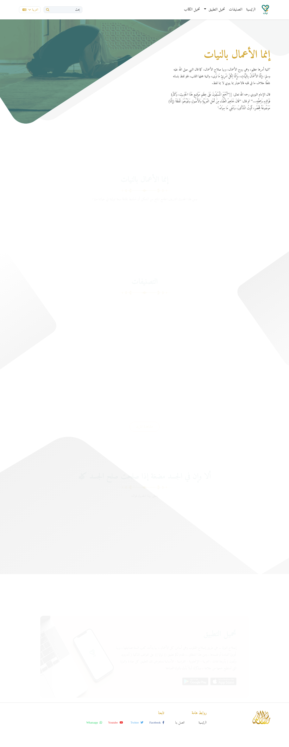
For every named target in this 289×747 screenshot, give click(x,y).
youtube (115, 722)
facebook (156, 722)
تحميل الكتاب (192, 9)
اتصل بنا (180, 723)
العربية (30, 9)
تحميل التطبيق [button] (216, 9)
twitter (136, 722)
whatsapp (94, 722)
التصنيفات (235, 9)
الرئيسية (250, 9)
